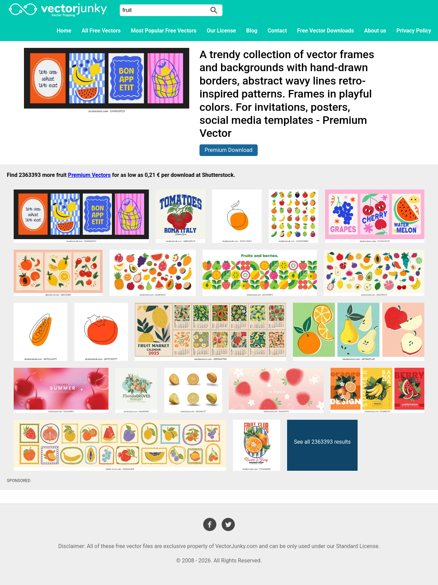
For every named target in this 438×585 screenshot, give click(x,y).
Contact (277, 30)
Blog (252, 30)
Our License (221, 30)
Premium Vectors (89, 175)
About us (375, 30)
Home (64, 30)
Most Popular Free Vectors (163, 30)
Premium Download (229, 150)
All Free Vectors (100, 30)
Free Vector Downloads (325, 30)
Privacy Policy (414, 30)
